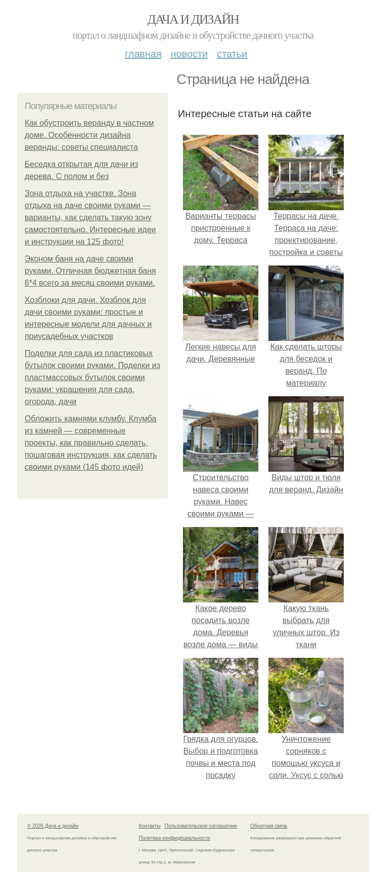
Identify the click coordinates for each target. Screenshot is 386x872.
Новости (189, 53)
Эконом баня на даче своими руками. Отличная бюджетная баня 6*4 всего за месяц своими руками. (90, 270)
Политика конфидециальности (174, 838)
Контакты (149, 826)
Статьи (232, 53)
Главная (143, 53)
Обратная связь (268, 826)
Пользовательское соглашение (201, 826)
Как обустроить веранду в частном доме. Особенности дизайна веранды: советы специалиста (89, 135)
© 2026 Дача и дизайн (52, 826)
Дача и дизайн (193, 19)
